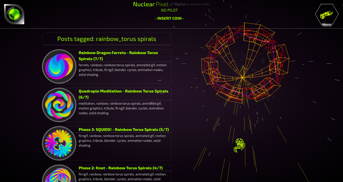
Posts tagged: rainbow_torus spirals (106, 38)
